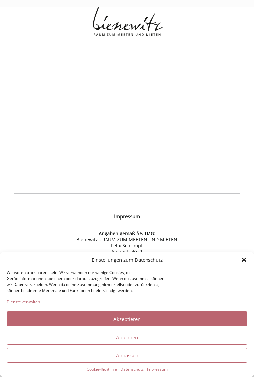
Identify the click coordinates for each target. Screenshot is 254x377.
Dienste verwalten (23, 303)
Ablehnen (127, 338)
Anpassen (127, 356)
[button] (244, 261)
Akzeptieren (127, 320)
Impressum (157, 371)
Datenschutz (132, 371)
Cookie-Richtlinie (102, 371)
